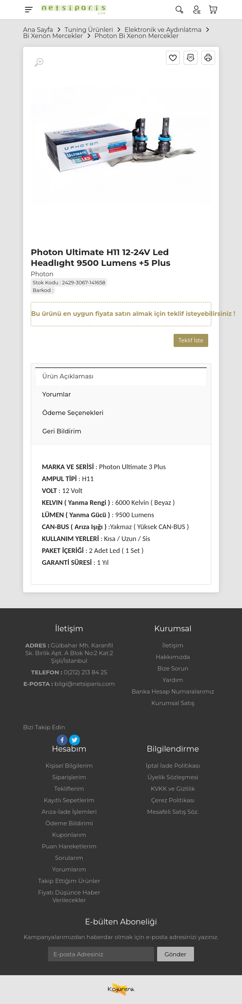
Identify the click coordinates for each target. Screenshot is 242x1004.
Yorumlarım (69, 869)
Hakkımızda (173, 656)
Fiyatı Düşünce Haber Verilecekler (69, 896)
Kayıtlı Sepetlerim (69, 800)
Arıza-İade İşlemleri (68, 811)
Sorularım (69, 857)
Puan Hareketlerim (69, 846)
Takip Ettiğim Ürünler (69, 881)
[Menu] (28, 9)
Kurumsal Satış (172, 703)
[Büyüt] (39, 63)
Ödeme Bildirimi (69, 823)
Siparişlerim (69, 777)
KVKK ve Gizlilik (173, 788)
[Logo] (71, 9)
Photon (42, 274)
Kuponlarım (69, 834)
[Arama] (179, 9)
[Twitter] (74, 740)
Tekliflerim (69, 788)
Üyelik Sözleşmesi (173, 777)
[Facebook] (62, 740)
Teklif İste (191, 340)
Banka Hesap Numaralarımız (172, 691)
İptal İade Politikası (173, 765)
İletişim (172, 645)
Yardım (172, 680)
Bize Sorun (173, 668)
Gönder (175, 954)
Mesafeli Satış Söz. (173, 811)
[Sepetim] (213, 9)
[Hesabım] (196, 9)
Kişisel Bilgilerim (69, 765)
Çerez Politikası (173, 800)
